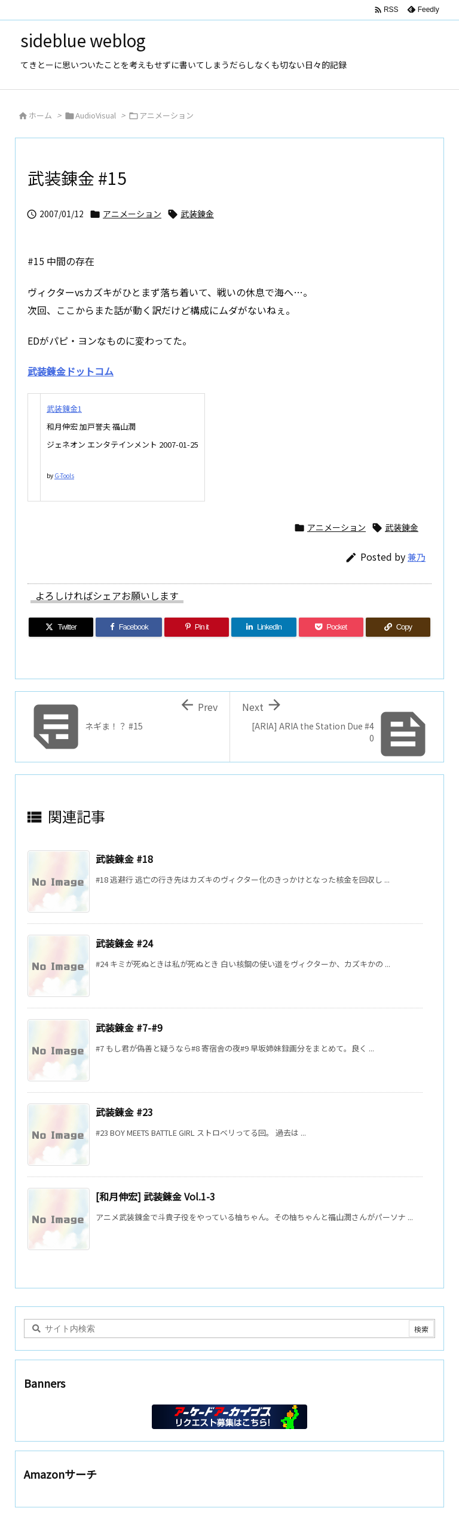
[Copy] (398, 627)
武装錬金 (197, 214)
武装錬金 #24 (124, 943)
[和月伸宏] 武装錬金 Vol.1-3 (155, 1196)
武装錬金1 (64, 408)
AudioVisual (95, 115)
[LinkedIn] (263, 627)
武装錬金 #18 (124, 859)
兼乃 (417, 557)
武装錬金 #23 (124, 1112)
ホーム (40, 115)
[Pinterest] (196, 627)
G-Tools (64, 475)
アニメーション (166, 115)
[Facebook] (129, 627)
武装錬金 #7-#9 (129, 1027)
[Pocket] (331, 627)
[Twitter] (61, 627)
